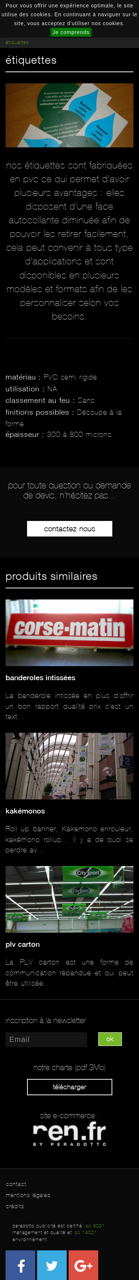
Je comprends (71, 32)
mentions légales (28, 1195)
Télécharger (69, 1087)
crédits (15, 1206)
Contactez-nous (69, 529)
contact (16, 1184)
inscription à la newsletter (46, 1020)
